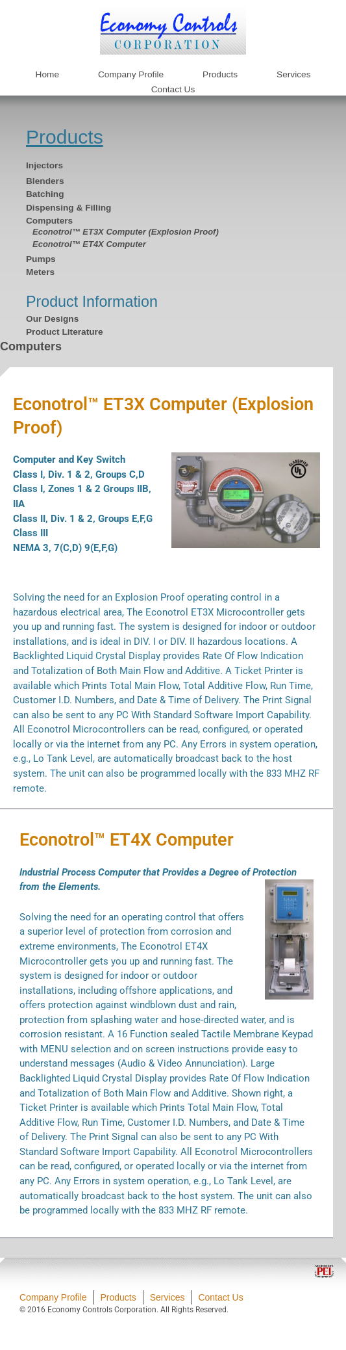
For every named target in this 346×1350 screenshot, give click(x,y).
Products (64, 137)
